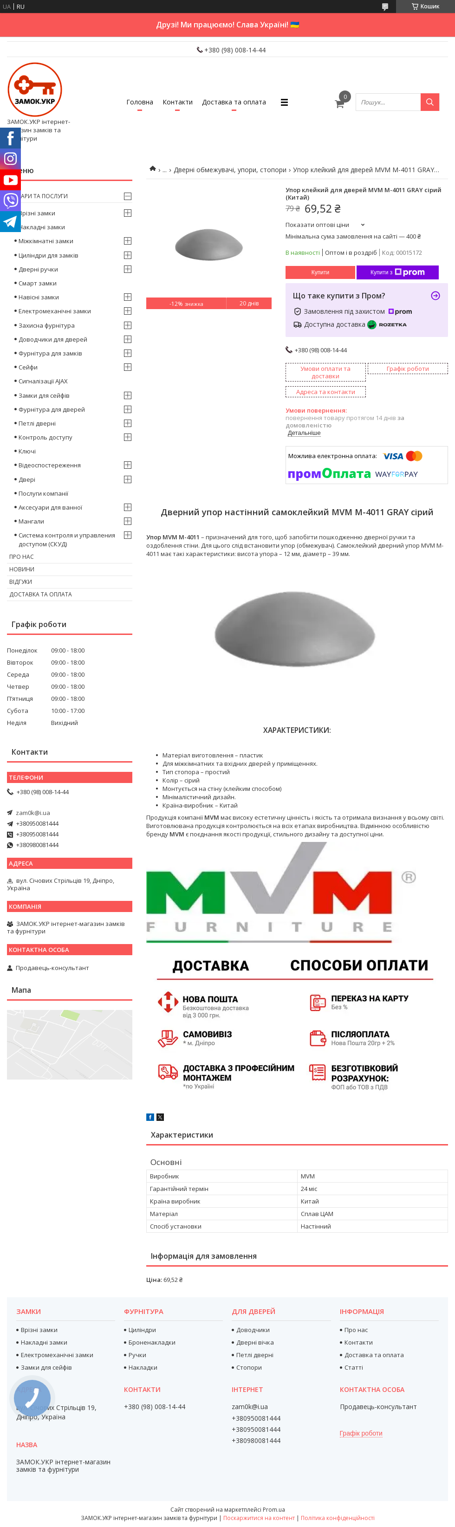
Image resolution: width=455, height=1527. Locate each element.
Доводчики (253, 1330)
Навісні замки (39, 297)
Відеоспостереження (50, 465)
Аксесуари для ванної (50, 507)
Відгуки (20, 582)
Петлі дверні (37, 423)
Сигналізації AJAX (43, 381)
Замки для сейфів (44, 395)
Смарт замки (38, 283)
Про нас (21, 557)
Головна (139, 101)
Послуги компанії (43, 493)
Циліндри (142, 1330)
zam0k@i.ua (33, 812)
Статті (353, 1367)
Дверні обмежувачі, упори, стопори (230, 169)
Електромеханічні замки (55, 311)
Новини (21, 569)
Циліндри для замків (48, 255)
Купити (320, 272)
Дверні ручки (38, 269)
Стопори (249, 1367)
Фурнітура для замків (50, 353)
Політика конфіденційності (338, 1518)
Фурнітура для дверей (52, 409)
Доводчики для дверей (53, 339)
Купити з (397, 272)
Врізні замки (37, 213)
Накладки (143, 1367)
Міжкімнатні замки (46, 241)
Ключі (27, 451)
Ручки (137, 1355)
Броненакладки (152, 1342)
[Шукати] (430, 102)
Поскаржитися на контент (259, 1518)
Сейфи (28, 367)
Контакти (177, 101)
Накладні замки (42, 227)
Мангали (31, 521)
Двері (27, 479)
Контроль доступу (45, 437)
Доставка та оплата (234, 101)
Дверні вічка (255, 1342)
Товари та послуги (38, 196)
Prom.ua (274, 1510)
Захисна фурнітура (47, 325)
